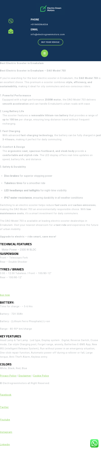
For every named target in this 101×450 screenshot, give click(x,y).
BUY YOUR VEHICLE (52, 41)
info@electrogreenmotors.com (48, 34)
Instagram (6, 432)
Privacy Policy (8, 375)
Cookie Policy (41, 375)
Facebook (5, 394)
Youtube (5, 419)
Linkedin (5, 444)
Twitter (4, 407)
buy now (5, 295)
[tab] (44, 53)
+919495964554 (39, 24)
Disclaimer (25, 375)
